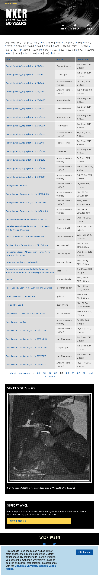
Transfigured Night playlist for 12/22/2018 (25, 168)
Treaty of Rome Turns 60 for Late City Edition (27, 245)
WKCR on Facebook (44, 544)
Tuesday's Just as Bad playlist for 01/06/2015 (27, 347)
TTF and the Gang (14, 305)
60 (67, 373)
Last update (82, 59)
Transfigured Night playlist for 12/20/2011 (25, 108)
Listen (88, 28)
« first (12, 373)
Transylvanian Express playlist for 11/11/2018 (26, 202)
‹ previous (24, 373)
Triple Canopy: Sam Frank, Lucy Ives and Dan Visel (29, 288)
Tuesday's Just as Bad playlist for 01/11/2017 (26, 364)
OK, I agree (84, 552)
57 (50, 373)
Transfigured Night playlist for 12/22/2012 (25, 151)
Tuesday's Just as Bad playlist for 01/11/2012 (26, 356)
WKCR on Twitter (54, 544)
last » (52, 376)
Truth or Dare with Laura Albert (20, 296)
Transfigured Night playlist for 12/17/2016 (25, 83)
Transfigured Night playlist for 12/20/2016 (25, 134)
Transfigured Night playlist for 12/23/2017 (25, 177)
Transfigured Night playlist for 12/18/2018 (25, 91)
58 (55, 373)
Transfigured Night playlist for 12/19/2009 (25, 100)
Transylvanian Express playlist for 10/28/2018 (27, 194)
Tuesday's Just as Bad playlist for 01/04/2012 (27, 339)
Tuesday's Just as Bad (16, 322)
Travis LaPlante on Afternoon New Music (25, 236)
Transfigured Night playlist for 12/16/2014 (25, 66)
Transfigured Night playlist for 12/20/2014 (25, 126)
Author (60, 59)
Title (9, 59)
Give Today (17, 521)
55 (38, 373)
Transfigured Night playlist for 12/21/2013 (25, 143)
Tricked (9, 279)
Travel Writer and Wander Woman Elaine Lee (26, 219)
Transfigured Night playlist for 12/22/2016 (25, 160)
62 (78, 373)
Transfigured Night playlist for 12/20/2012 (25, 117)
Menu (63, 28)
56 (44, 373)
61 (73, 373)
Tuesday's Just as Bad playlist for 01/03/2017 (27, 330)
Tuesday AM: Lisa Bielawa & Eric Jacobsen (25, 313)
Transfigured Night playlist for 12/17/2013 (25, 74)
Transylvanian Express (16, 185)
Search (75, 28)
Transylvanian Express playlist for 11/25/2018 (27, 211)
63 (84, 373)
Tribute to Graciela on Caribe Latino (22, 262)
